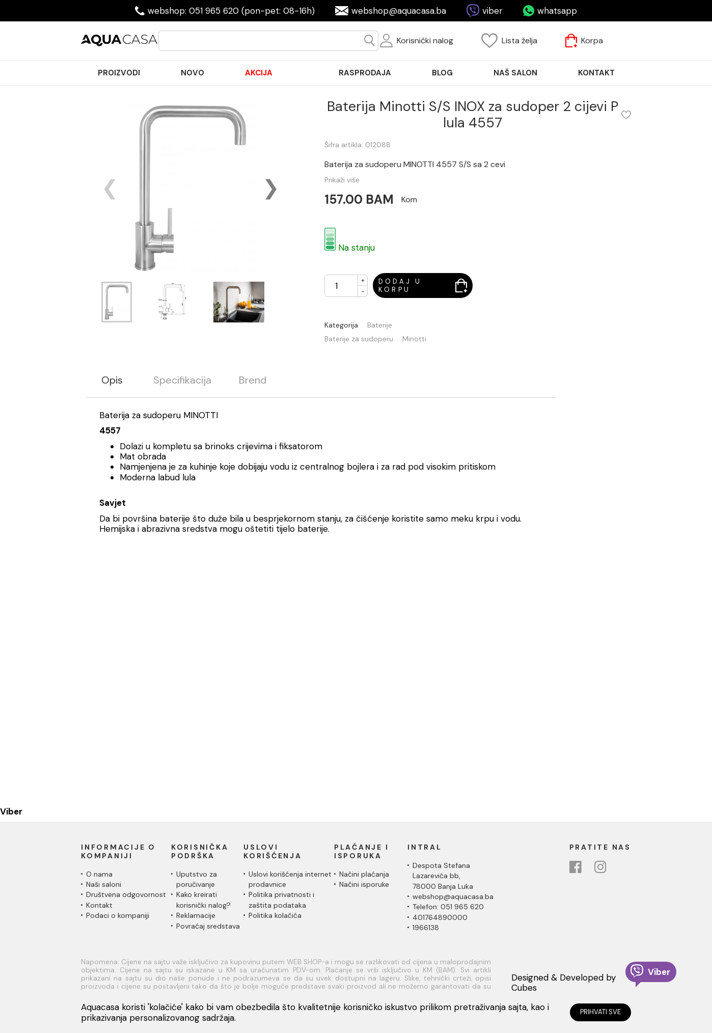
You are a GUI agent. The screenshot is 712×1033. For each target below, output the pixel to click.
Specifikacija (182, 380)
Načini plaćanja (364, 874)
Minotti (414, 339)
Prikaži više (342, 179)
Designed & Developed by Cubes (563, 982)
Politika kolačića (275, 915)
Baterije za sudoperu (358, 339)
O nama (99, 874)
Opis (112, 380)
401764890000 (440, 917)
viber (492, 11)
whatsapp (557, 11)
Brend (252, 380)
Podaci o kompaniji (117, 915)
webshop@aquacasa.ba (398, 11)
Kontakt (99, 905)
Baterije (379, 325)
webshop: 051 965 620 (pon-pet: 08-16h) (231, 11)
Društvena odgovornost (126, 894)
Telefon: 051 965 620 (448, 906)
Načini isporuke (364, 884)
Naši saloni (103, 884)
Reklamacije (195, 915)
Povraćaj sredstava (208, 926)
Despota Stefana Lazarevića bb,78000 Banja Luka (443, 876)
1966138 (426, 927)
